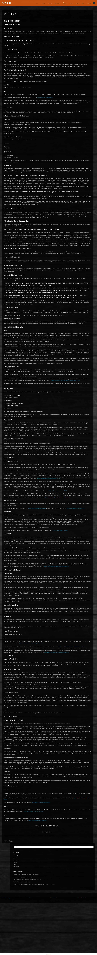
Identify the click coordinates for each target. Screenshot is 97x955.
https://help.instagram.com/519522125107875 (51, 909)
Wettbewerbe (82, 32)
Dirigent (43, 3)
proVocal (6, 3)
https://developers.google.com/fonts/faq (37, 575)
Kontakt (89, 3)
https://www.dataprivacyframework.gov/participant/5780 (23, 564)
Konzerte (81, 24)
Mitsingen (57, 3)
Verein (80, 30)
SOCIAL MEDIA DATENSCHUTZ (79, 948)
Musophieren (82, 26)
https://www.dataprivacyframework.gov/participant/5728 (23, 734)
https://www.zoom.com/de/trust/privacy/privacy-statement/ (49, 721)
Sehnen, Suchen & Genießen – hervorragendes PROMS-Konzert (86, 49)
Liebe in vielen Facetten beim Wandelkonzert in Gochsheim (85, 41)
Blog (83, 3)
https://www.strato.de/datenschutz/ (45, 105)
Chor (37, 3)
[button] (3, 952)
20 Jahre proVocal (83, 21)
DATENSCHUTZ (53, 948)
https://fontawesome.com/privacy (60, 602)
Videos (77, 3)
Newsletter (81, 28)
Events (50, 3)
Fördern (65, 3)
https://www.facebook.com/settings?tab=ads (13, 897)
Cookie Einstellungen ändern (8, 948)
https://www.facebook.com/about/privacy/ (41, 900)
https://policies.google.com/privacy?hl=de (58, 556)
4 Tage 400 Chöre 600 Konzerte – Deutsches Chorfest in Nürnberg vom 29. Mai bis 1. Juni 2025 (86, 58)
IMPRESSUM (29, 948)
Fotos (71, 3)
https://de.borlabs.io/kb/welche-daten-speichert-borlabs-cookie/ (18, 431)
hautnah (81, 23)
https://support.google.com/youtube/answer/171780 (36, 542)
